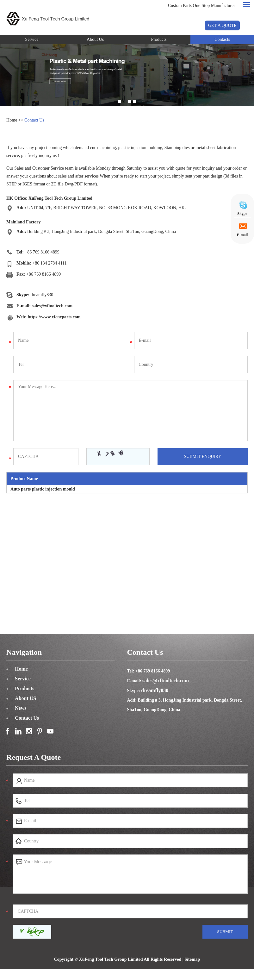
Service (31, 39)
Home (11, 120)
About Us (95, 39)
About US (25, 698)
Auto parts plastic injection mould (42, 489)
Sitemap (192, 959)
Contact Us (34, 120)
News (20, 708)
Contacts (222, 39)
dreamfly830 (42, 294)
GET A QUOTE (222, 25)
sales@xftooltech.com (52, 305)
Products (158, 39)
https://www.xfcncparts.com (54, 317)
